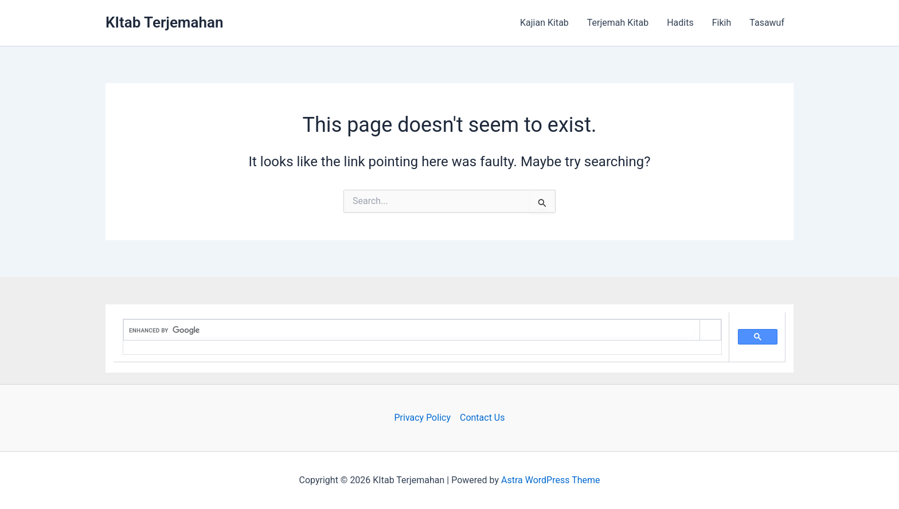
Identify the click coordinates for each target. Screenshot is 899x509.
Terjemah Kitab (617, 22)
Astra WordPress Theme (550, 480)
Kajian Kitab (544, 22)
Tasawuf (766, 22)
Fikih (722, 22)
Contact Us (482, 417)
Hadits (680, 22)
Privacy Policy (422, 417)
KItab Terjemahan (164, 22)
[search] (411, 330)
